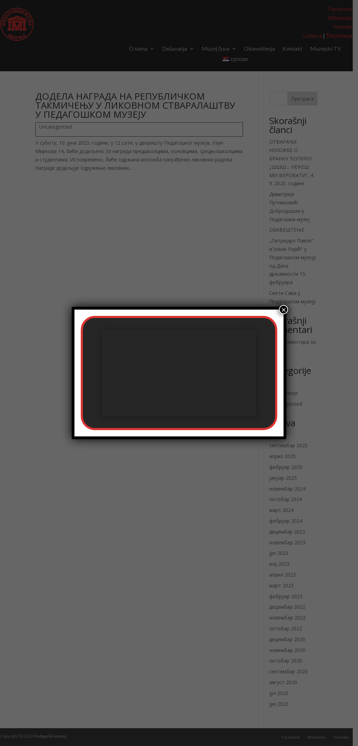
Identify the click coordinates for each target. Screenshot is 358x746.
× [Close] (283, 309)
